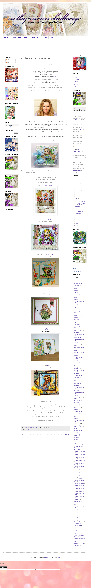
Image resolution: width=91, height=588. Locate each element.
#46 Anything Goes (78, 400)
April (54, 140)
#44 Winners (76, 395)
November (78, 185)
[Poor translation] (5, 567)
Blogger (58, 557)
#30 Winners (76, 332)
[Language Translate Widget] (12, 125)
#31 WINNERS (77, 337)
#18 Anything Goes (78, 294)
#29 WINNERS (77, 329)
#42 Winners (76, 385)
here (54, 76)
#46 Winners (76, 402)
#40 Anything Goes (78, 375)
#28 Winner (76, 324)
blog (36, 170)
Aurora (45, 218)
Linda (45, 328)
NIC (45, 94)
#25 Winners (76, 314)
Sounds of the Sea (49, 254)
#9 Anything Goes (78, 441)
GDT (75, 528)
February (78, 221)
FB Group (44, 37)
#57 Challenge (77, 434)
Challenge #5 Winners (78, 509)
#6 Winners (76, 435)
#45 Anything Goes (78, 397)
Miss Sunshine (48, 329)
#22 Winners (76, 299)
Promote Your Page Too (77, 271)
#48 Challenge (77, 407)
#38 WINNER (77, 368)
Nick (75, 83)
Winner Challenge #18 (79, 543)
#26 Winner (76, 317)
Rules (26, 37)
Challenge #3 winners (78, 501)
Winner (75, 541)
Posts (7, 59)
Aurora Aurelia (77, 75)
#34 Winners (76, 350)
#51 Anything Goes (78, 413)
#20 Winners (76, 295)
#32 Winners (76, 342)
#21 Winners (76, 297)
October (77, 187)
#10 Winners (76, 285)
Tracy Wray (76, 84)
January (77, 223)
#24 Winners (76, 309)
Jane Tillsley (76, 79)
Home (6, 37)
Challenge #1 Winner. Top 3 (80, 460)
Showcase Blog (16, 37)
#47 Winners (76, 406)
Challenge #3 (77, 499)
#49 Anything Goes (78, 411)
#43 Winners (76, 390)
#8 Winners (76, 439)
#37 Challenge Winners (79, 363)
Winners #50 (76, 547)
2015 (75, 182)
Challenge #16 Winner (79, 483)
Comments (8, 62)
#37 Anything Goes (78, 362)
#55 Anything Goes (78, 426)
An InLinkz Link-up (26, 423)
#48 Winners (76, 409)
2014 (75, 225)
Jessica (45, 293)
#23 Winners (76, 304)
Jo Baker (76, 81)
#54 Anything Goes (78, 425)
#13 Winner (76, 290)
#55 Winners (76, 428)
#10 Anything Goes (78, 283)
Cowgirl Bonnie (49, 185)
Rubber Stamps (77, 533)
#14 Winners (76, 292)
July (77, 194)
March (77, 219)
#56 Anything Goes (78, 430)
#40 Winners (76, 377)
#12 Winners (76, 288)
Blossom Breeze (48, 294)
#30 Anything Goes (78, 330)
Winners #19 (76, 545)
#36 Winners (76, 360)
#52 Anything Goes (78, 416)
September (78, 190)
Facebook (34, 37)
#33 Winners (76, 345)
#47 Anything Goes (78, 404)
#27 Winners (76, 319)
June (77, 196)
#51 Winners (76, 414)
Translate (13, 127)
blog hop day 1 (77, 449)
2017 (75, 178)
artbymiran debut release (79, 444)
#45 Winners (76, 398)
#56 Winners (76, 432)
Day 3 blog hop (77, 525)
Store (52, 37)
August (77, 192)
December (78, 183)
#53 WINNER (77, 423)
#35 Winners (76, 355)
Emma (75, 77)
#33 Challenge (27, 429)
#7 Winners (76, 437)
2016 (75, 180)
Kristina (45, 364)
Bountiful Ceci (48, 219)
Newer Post (24, 434)
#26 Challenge (77, 315)
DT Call (75, 527)
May (77, 198)
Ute (75, 86)
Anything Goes (77, 443)
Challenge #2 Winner (78, 491)
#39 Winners (76, 373)
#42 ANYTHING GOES (79, 383)
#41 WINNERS (77, 382)
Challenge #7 (77, 517)
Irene (45, 253)
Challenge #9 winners (78, 521)
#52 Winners (76, 418)
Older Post (67, 434)
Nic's (36, 140)
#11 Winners (76, 287)
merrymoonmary (47, 557)
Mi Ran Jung (75, 268)
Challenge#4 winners (78, 523)
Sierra (48, 365)
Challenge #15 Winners (79, 478)
